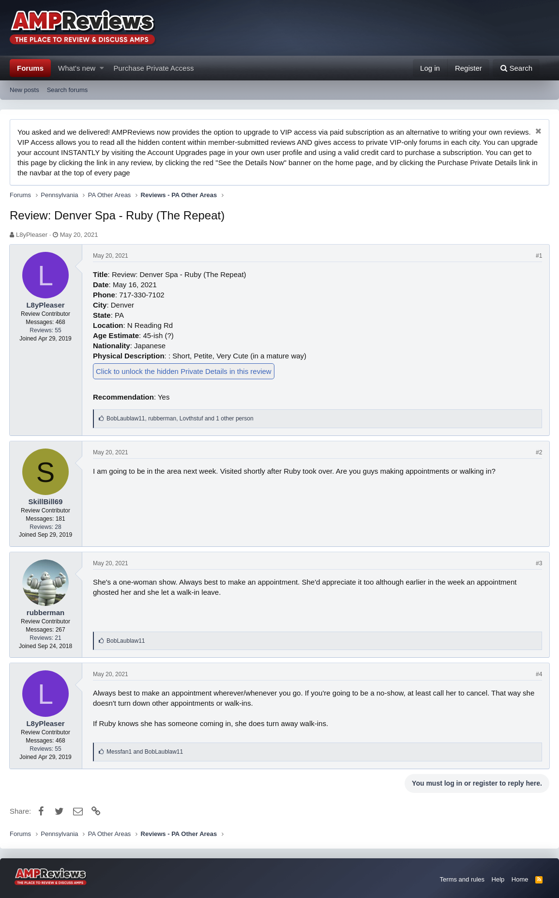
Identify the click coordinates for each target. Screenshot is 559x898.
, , (181, 418)
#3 (538, 563)
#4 (538, 674)
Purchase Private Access (154, 68)
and (145, 751)
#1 (538, 255)
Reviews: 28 (46, 527)
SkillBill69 (46, 501)
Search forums (67, 89)
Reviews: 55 (46, 330)
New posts (24, 89)
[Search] (516, 68)
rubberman (46, 612)
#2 (538, 452)
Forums (30, 68)
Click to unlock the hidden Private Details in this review (184, 371)
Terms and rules (462, 879)
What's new (76, 68)
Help (498, 879)
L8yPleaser (31, 234)
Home (520, 879)
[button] (101, 68)
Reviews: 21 (46, 638)
